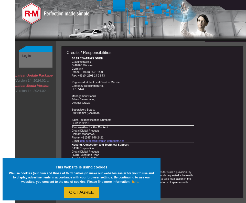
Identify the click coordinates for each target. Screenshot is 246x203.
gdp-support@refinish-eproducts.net (102, 140)
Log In (26, 56)
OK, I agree (81, 192)
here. (135, 182)
